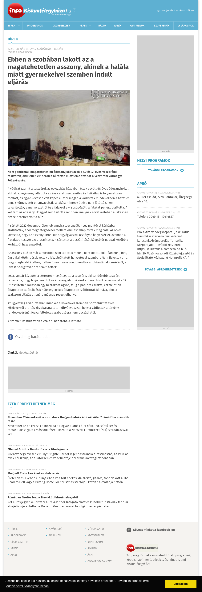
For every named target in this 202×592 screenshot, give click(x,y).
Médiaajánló (95, 529)
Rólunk (92, 548)
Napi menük (137, 26)
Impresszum (95, 542)
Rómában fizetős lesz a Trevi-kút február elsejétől (43, 497)
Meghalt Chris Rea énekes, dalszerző (33, 473)
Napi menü (56, 535)
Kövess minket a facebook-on (154, 530)
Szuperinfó (161, 26)
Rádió (102, 26)
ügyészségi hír (28, 352)
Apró (117, 26)
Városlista (74, 10)
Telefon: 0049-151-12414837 (155, 216)
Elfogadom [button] (181, 583)
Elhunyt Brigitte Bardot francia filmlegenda (38, 449)
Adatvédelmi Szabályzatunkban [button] (27, 586)
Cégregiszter (61, 26)
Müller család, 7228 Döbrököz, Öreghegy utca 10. (164, 199)
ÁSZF (90, 555)
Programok (35, 26)
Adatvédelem (95, 535)
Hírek (11, 26)
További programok (163, 170)
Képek (83, 26)
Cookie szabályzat (99, 561)
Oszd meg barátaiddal (32, 337)
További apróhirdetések (163, 269)
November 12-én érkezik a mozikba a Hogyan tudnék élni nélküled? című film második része (68, 419)
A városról (186, 26)
